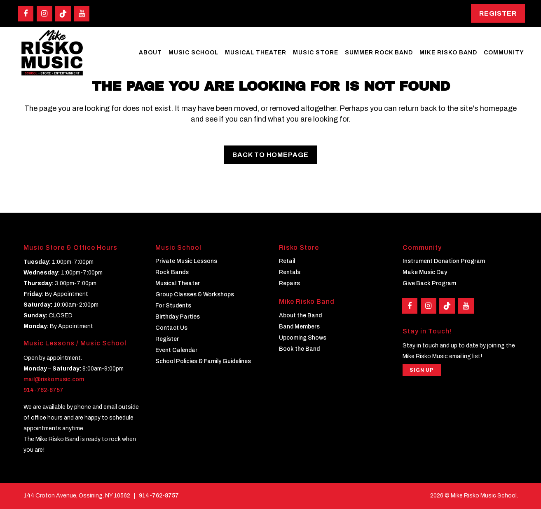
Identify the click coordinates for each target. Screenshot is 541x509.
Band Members (299, 326)
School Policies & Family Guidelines (203, 361)
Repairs (289, 283)
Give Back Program (429, 283)
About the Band (300, 315)
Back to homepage (270, 154)
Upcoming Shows (302, 337)
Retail (287, 261)
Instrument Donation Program (444, 261)
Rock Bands (172, 272)
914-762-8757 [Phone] (159, 495)
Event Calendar (176, 350)
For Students (173, 306)
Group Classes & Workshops (194, 294)
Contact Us (171, 328)
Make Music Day (425, 272)
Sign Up (422, 370)
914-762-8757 (43, 390)
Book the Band (299, 348)
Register (498, 13)
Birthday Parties (177, 317)
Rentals (289, 272)
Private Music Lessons (186, 261)
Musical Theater (177, 283)
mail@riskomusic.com (53, 379)
